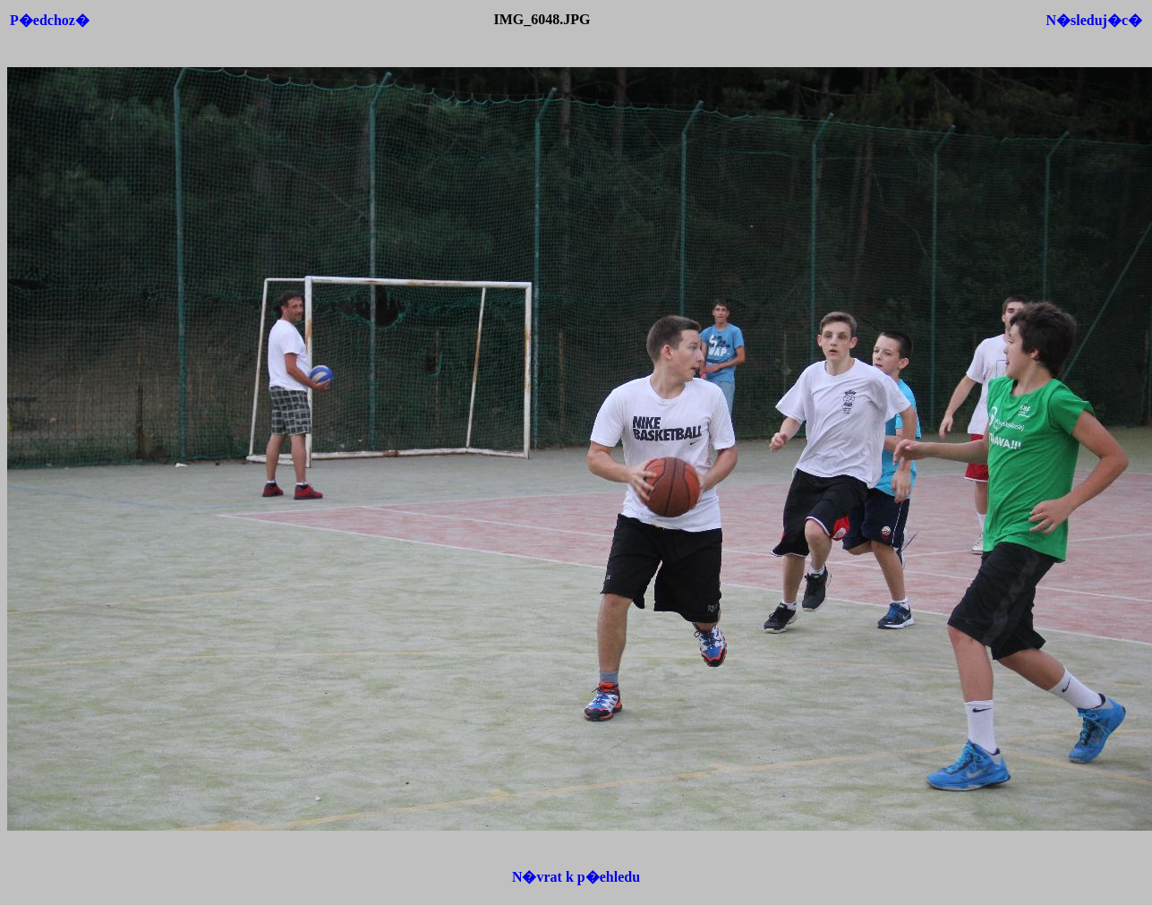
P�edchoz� (50, 20)
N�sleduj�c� (1093, 20)
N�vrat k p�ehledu (576, 876)
